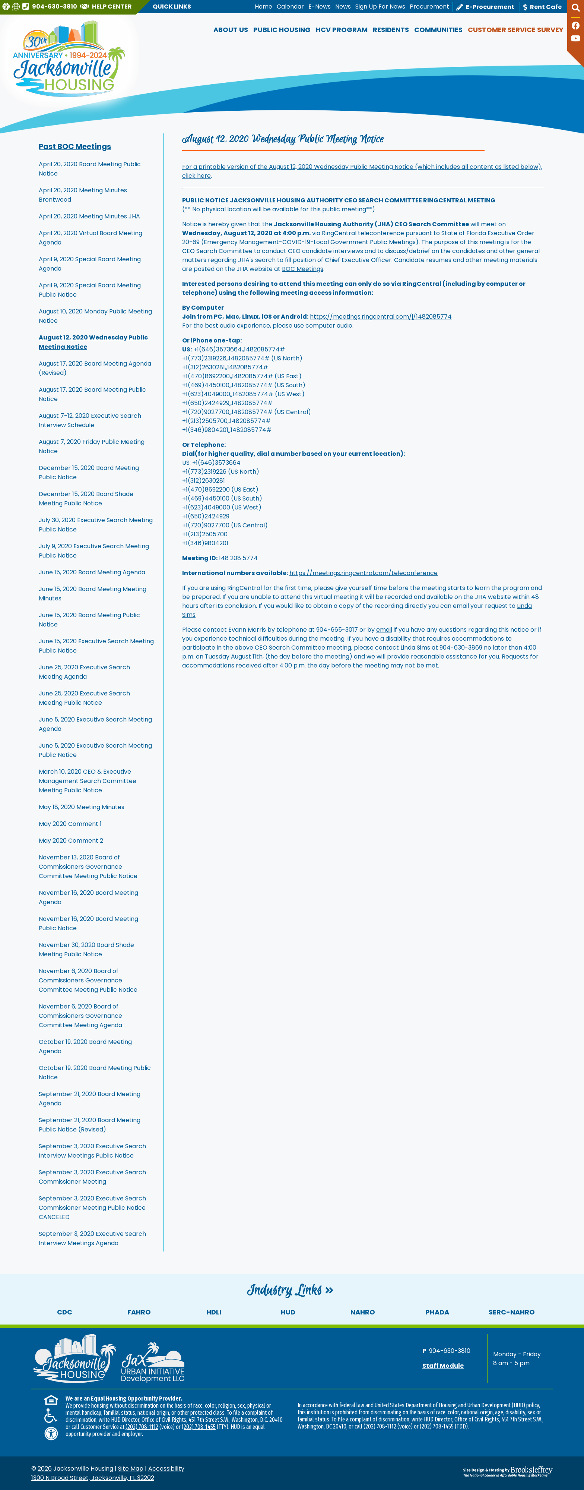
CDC (64, 1312)
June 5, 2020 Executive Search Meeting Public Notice (95, 750)
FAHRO (139, 1312)
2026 (45, 1468)
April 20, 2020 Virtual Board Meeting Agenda (90, 238)
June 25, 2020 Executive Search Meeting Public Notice (84, 698)
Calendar (290, 6)
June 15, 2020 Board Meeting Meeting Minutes (92, 594)
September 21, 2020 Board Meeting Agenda (89, 1099)
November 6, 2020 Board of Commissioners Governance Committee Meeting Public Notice (88, 980)
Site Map (130, 1468)
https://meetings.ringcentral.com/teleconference (363, 573)
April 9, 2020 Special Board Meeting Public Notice (90, 290)
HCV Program (342, 29)
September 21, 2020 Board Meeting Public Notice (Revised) (89, 1125)
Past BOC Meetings (75, 146)
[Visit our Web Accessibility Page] (7, 6)
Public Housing (282, 29)
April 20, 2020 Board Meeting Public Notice (90, 169)
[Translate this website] (17, 6)
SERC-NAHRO (512, 1312)
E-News (319, 6)
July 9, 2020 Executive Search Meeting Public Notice (94, 551)
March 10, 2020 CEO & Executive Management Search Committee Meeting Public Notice (87, 781)
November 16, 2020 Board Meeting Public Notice (88, 923)
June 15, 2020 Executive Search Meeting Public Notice (96, 646)
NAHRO (362, 1312)
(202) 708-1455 (199, 1426)
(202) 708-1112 (142, 1426)
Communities (438, 29)
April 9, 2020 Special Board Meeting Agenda (90, 264)
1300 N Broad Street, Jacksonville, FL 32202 (92, 1478)
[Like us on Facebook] (576, 26)
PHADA (437, 1312)
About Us (230, 29)
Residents (391, 29)
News (343, 6)
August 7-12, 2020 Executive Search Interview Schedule (90, 420)
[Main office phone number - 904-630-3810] (50, 6)
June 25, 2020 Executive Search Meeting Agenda (84, 672)
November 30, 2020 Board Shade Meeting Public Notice (86, 950)
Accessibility (166, 1468)
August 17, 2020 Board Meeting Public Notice (92, 394)
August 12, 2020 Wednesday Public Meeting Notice (93, 342)
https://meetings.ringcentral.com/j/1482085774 (381, 316)
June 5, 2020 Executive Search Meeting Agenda (95, 724)
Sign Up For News (380, 6)
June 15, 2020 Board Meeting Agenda (92, 572)
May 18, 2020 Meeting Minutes (81, 807)
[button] (575, 11)
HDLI (213, 1312)
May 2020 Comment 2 (71, 840)
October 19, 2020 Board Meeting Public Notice (95, 1073)
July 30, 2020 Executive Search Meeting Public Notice (96, 525)
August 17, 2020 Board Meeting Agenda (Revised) (95, 368)
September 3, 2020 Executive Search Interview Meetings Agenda (92, 1238)
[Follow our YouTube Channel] (575, 39)
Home (263, 6)
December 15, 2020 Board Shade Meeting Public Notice (86, 499)
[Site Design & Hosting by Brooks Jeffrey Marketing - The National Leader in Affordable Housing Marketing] (487, 1471)
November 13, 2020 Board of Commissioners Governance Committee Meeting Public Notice (88, 866)
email (384, 629)
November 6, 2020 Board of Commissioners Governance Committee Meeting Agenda (80, 1015)
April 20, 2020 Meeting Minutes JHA (89, 216)
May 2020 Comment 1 (70, 824)
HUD (288, 1312)
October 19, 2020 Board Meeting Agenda (85, 1046)
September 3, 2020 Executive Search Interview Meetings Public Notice (92, 1151)
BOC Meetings (302, 269)
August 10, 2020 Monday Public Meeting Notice (95, 316)
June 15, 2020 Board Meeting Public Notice (89, 620)
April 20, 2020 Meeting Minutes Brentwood (83, 195)
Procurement (429, 6)
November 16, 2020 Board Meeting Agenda (88, 897)
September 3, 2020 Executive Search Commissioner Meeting (92, 1177)
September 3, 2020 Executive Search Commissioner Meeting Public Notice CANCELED (92, 1207)
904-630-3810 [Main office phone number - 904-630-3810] (449, 1351)
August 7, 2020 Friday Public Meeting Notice (92, 446)
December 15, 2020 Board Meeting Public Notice (89, 473)
